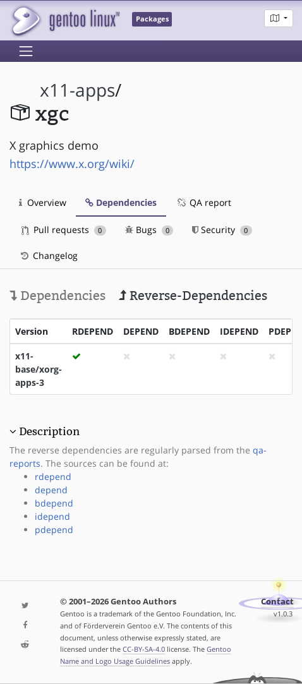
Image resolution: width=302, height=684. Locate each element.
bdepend (54, 503)
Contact (277, 601)
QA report (203, 202)
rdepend (53, 477)
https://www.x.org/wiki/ (72, 163)
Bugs (149, 230)
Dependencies (121, 202)
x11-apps (77, 90)
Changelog (48, 255)
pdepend (54, 530)
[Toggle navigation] (26, 51)
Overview (42, 202)
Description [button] (49, 431)
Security (222, 230)
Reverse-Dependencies (193, 295)
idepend (52, 516)
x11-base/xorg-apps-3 (38, 369)
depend (51, 490)
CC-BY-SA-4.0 (144, 649)
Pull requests (63, 230)
